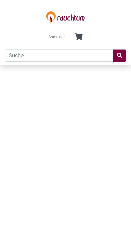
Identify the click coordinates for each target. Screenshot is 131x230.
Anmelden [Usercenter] (57, 37)
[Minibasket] (78, 37)
